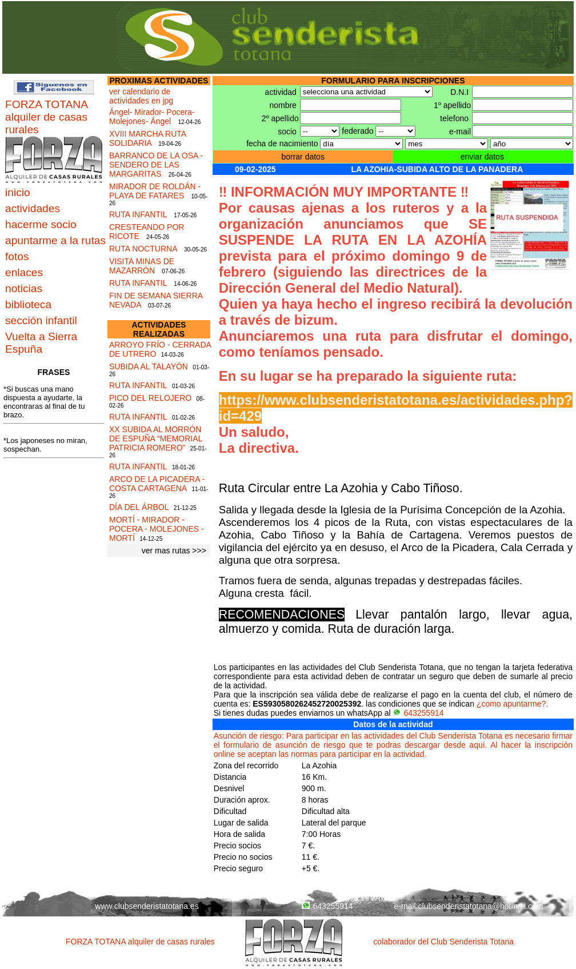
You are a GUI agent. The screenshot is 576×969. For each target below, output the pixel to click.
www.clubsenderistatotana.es (146, 906)
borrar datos (302, 156)
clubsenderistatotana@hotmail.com (480, 906)
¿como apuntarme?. (512, 703)
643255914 (418, 712)
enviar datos (482, 156)
